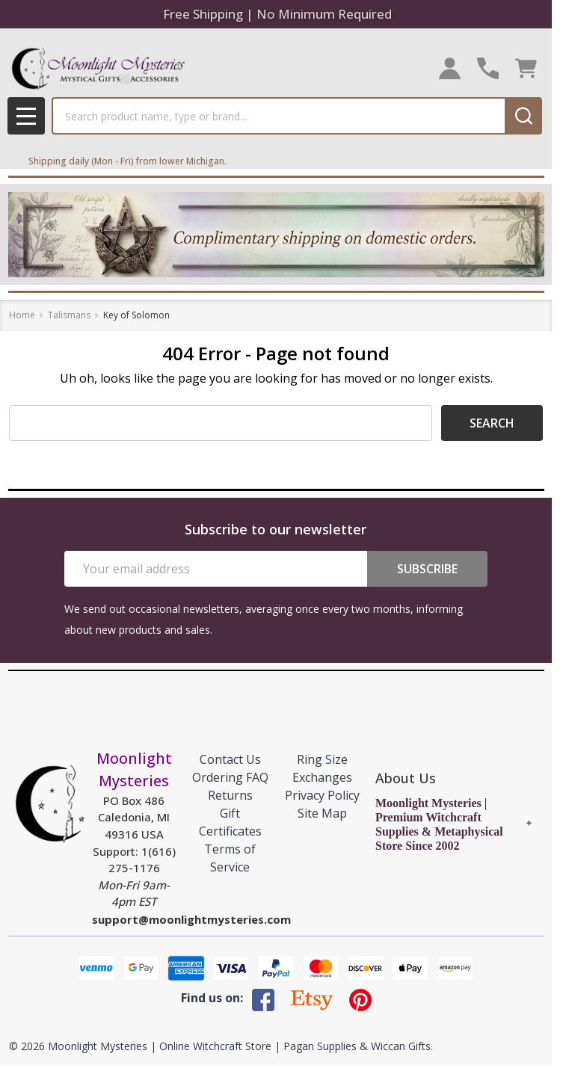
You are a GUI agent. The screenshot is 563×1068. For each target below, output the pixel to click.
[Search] (523, 116)
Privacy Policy (322, 795)
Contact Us (230, 759)
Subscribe (427, 569)
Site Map (322, 813)
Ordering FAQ (230, 777)
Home (22, 315)
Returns (230, 795)
